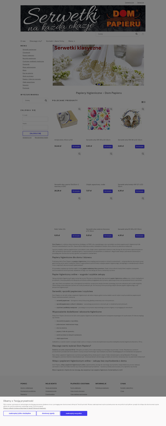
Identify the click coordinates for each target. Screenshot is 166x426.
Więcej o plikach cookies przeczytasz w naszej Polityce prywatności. (24, 408)
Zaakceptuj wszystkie (74, 413)
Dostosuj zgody (48, 413)
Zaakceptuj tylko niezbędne (20, 413)
